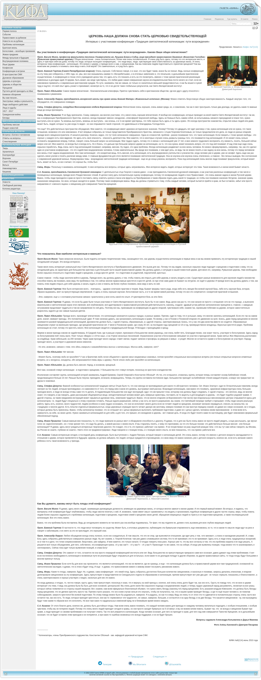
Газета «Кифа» (229, 8)
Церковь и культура (11, 81)
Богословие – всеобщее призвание (18, 51)
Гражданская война (11, 114)
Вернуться (253, 659)
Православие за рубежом (14, 38)
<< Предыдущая (135, 656)
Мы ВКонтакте (139, 664)
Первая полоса (9, 31)
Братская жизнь (9, 48)
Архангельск (8, 152)
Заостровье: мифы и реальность (17, 101)
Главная (207, 19)
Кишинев (6, 172)
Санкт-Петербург (10, 162)
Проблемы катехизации (13, 44)
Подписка (219, 19)
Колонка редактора (11, 189)
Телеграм (107, 664)
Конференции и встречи (13, 71)
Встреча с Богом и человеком (16, 135)
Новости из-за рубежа (12, 41)
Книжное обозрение (11, 94)
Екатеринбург (8, 155)
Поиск (255, 19)
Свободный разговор (12, 185)
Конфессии (7, 68)
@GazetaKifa (175, 664)
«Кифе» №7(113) (250, 47)
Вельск (5, 165)
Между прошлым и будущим (15, 58)
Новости (6, 182)
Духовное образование (13, 78)
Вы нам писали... (10, 98)
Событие (6, 34)
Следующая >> (160, 656)
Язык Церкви (8, 64)
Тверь (5, 148)
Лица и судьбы (9, 108)
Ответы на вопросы (11, 138)
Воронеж (6, 158)
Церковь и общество (12, 84)
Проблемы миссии (11, 125)
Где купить (232, 19)
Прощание (7, 88)
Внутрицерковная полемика (15, 61)
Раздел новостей (10, 128)
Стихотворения (9, 141)
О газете (244, 19)
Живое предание (10, 54)
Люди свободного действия (15, 104)
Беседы (6, 118)
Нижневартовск (9, 168)
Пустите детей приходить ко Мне (17, 91)
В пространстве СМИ (12, 74)
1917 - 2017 (7, 111)
